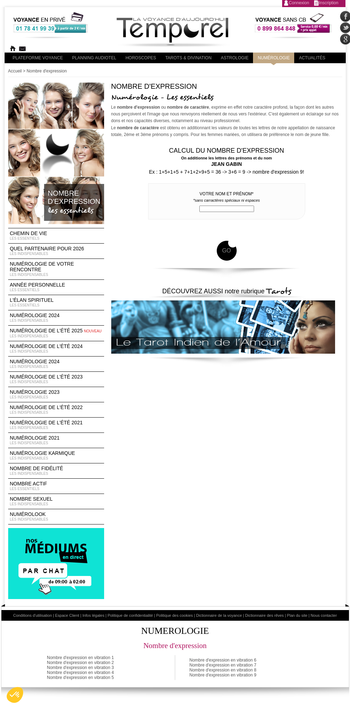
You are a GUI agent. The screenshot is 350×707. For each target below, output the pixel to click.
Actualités (312, 57)
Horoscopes (140, 57)
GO (226, 251)
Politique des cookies (174, 615)
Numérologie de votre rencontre (56, 269)
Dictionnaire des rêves (264, 615)
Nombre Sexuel (56, 501)
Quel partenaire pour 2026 (56, 251)
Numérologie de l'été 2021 (56, 425)
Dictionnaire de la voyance (219, 615)
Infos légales (93, 615)
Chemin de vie (56, 235)
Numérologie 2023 (56, 394)
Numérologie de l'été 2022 (56, 409)
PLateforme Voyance (38, 57)
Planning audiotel (94, 57)
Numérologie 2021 (56, 440)
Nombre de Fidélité (56, 471)
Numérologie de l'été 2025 (56, 333)
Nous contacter (324, 615)
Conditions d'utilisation (32, 615)
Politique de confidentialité (130, 615)
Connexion (299, 2)
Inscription (329, 2)
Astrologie (234, 57)
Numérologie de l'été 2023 (56, 379)
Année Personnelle (56, 287)
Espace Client (67, 615)
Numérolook (56, 516)
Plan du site (297, 615)
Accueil (15, 71)
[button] (14, 694)
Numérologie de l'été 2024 (56, 348)
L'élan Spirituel (56, 302)
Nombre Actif (56, 486)
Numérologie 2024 (56, 317)
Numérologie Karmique (56, 455)
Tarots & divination (188, 57)
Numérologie (274, 57)
